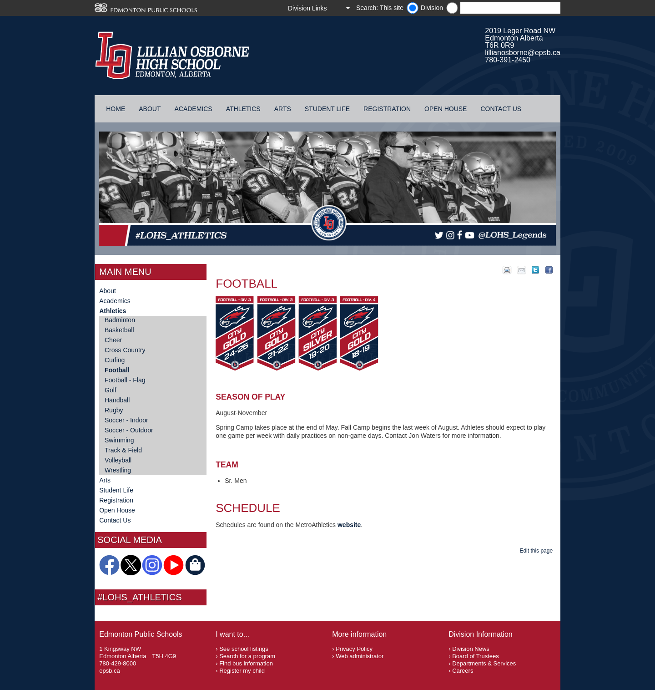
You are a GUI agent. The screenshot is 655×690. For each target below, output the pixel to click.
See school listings (243, 648)
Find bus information (246, 663)
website (349, 524)
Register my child (242, 670)
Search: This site (379, 8)
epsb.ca (109, 670)
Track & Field (123, 450)
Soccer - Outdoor (129, 430)
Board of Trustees (475, 656)
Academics (193, 108)
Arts (282, 108)
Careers (462, 670)
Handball (117, 400)
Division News (470, 648)
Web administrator (359, 656)
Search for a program (247, 656)
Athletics (243, 108)
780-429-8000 (117, 663)
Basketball (119, 330)
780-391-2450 (507, 60)
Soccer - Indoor (126, 420)
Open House (445, 108)
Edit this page (537, 551)
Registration (387, 108)
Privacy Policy (354, 648)
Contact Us (500, 108)
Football (117, 370)
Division (432, 8)
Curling (115, 360)
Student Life (327, 108)
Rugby (114, 410)
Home (115, 108)
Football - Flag (125, 380)
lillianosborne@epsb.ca (522, 52)
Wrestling (118, 470)
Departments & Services (484, 663)
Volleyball (118, 460)
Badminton (120, 320)
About (150, 108)
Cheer (113, 340)
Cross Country (125, 350)
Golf (110, 390)
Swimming (119, 440)
